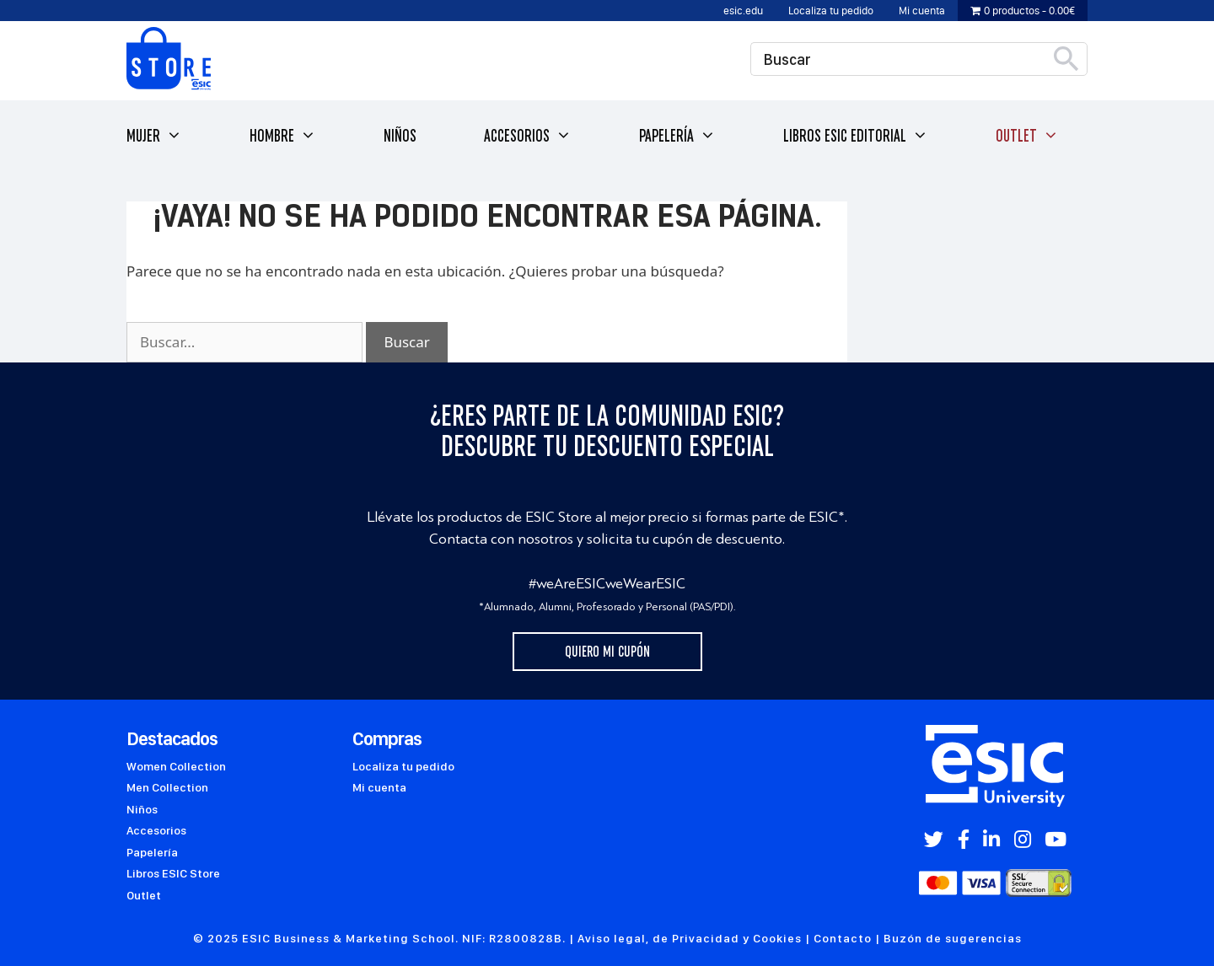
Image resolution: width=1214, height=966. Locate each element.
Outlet (1027, 136)
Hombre (283, 136)
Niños (400, 136)
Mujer (154, 136)
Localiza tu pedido (830, 10)
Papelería (677, 136)
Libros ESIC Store (173, 873)
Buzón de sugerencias (953, 938)
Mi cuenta (922, 10)
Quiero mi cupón (607, 651)
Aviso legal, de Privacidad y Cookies (689, 938)
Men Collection (167, 787)
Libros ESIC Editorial (855, 136)
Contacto (843, 938)
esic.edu (743, 10)
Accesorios (528, 136)
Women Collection (176, 766)
